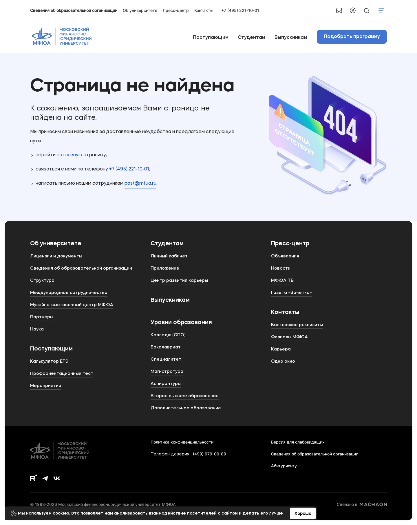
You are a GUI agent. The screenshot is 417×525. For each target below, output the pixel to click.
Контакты (285, 312)
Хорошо (303, 514)
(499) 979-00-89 (209, 453)
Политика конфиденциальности (182, 441)
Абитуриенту (284, 465)
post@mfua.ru (140, 183)
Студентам (251, 37)
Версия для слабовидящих (298, 441)
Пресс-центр (290, 244)
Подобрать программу (352, 36)
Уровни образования (181, 323)
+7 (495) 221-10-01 (240, 10)
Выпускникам (291, 37)
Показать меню (381, 10)
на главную (69, 155)
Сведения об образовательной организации (314, 453)
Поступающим (210, 37)
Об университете (55, 244)
